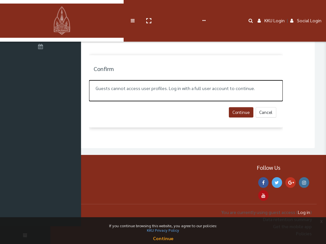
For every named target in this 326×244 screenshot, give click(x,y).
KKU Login (271, 10)
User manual (169, 10)
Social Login (305, 10)
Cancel (285, 112)
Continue (260, 112)
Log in (304, 212)
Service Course (133, 10)
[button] (109, 11)
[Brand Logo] (42, 10)
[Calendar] (42, 47)
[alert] (205, 90)
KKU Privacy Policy (163, 230)
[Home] (42, 30)
